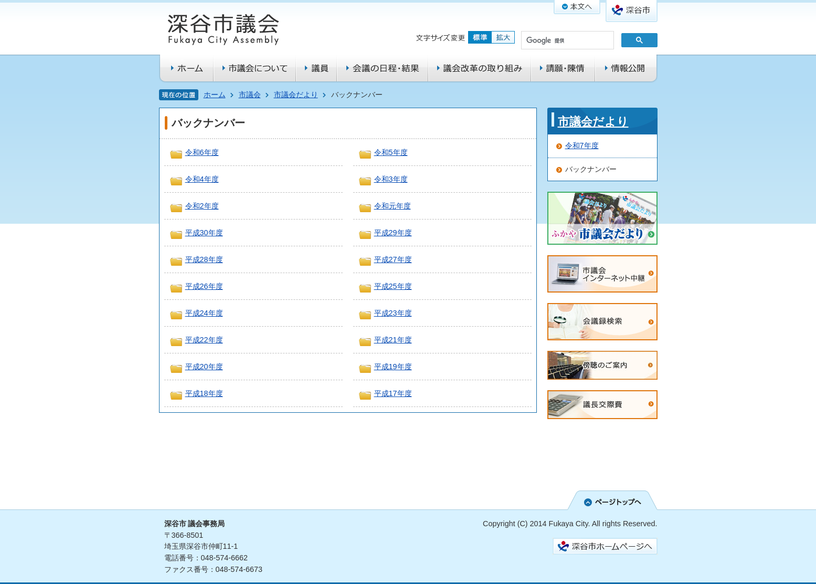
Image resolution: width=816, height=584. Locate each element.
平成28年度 (204, 259)
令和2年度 (202, 206)
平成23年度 (393, 313)
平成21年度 (393, 340)
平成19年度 (393, 366)
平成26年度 (204, 286)
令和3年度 (391, 179)
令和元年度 (392, 206)
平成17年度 (393, 393)
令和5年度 (391, 152)
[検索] (566, 41)
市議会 (250, 94)
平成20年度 (204, 366)
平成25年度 (393, 286)
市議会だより (296, 94)
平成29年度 (393, 232)
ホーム (215, 94)
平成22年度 (204, 340)
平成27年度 (393, 259)
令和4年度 (202, 179)
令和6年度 (202, 152)
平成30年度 (204, 232)
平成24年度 (204, 313)
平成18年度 (204, 393)
